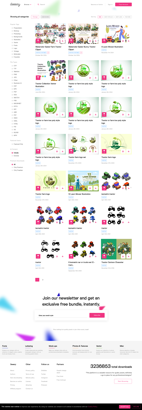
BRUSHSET (16, 103)
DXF (14, 86)
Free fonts (60, 376)
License (28, 381)
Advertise (29, 385)
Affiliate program (15, 388)
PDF (14, 92)
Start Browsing (123, 381)
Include (15, 153)
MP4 (14, 135)
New (100, 17)
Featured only (17, 144)
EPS (14, 89)
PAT (14, 115)
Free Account (123, 4)
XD (14, 129)
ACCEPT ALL (125, 407)
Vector (38, 89)
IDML (14, 121)
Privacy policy (30, 370)
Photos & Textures (41, 52)
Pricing (12, 385)
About (12, 370)
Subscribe (97, 315)
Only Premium (17, 167)
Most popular (108, 17)
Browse (29, 4)
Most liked (119, 17)
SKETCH (15, 97)
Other (14, 80)
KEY (14, 109)
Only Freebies (17, 170)
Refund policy (30, 378)
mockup (15, 31)
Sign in (110, 4)
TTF (14, 68)
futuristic (16, 57)
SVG (14, 95)
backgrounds (17, 36)
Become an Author (98, 4)
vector (15, 42)
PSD (14, 100)
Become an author (16, 381)
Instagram (44, 378)
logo (14, 48)
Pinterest (44, 385)
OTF (14, 66)
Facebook (44, 381)
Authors (12, 374)
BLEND (15, 132)
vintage (15, 51)
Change (35, 17)
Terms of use (30, 374)
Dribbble (44, 370)
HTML (15, 124)
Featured (128, 17)
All (13, 164)
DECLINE (136, 407)
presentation (17, 28)
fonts (14, 45)
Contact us (29, 388)
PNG (14, 74)
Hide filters (45, 17)
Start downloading (16, 378)
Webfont (15, 71)
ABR (14, 112)
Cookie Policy (92, 406)
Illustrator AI (17, 83)
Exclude (15, 156)
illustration (16, 39)
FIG (14, 126)
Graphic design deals (61, 371)
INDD (14, 118)
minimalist (16, 54)
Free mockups (61, 380)
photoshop (16, 34)
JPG (14, 77)
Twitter (43, 374)
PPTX (15, 106)
